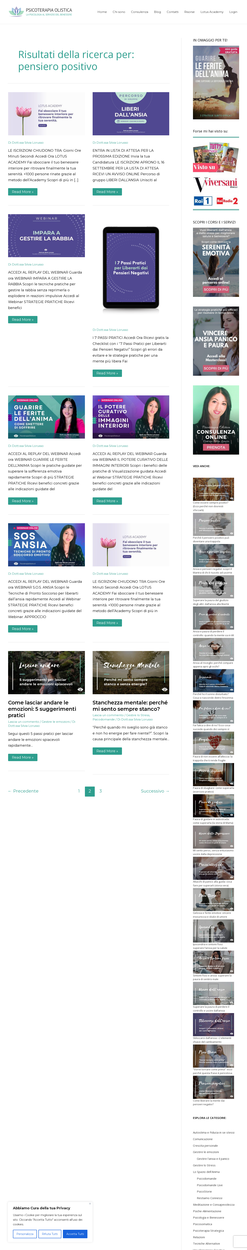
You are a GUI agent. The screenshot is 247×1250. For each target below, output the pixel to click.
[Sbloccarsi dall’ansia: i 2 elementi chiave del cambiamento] (213, 1024)
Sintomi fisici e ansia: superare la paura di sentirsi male (212, 977)
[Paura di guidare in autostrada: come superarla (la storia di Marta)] (213, 805)
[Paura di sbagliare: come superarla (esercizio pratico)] (213, 774)
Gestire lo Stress (137, 715)
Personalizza (24, 1234)
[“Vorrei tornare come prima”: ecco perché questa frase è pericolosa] (213, 1056)
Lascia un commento (23, 722)
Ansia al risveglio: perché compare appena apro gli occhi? (213, 664)
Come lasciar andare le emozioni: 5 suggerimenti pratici (42, 708)
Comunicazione (203, 1139)
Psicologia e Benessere (208, 1217)
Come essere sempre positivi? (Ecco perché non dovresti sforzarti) (210, 506)
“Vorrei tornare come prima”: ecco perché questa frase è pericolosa (212, 1071)
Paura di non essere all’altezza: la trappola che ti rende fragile (213, 758)
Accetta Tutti (75, 1234)
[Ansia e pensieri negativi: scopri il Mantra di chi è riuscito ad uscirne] (213, 555)
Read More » (23, 191)
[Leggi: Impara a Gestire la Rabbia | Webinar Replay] (46, 235)
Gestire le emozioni (56, 722)
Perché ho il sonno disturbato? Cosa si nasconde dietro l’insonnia (213, 696)
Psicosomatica (202, 1224)
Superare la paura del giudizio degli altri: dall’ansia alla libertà (211, 602)
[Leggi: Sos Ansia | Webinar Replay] (46, 544)
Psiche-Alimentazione (207, 1211)
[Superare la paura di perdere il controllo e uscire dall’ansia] (213, 993)
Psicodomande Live (210, 1185)
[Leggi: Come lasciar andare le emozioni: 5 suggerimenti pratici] (46, 672)
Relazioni (199, 1237)
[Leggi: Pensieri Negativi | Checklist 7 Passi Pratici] (131, 268)
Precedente (23, 791)
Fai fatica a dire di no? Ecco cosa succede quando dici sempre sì (211, 727)
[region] (50, 1222)
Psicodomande (104, 719)
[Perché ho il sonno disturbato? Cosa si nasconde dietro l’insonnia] (213, 680)
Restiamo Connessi (209, 1198)
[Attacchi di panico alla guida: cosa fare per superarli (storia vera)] (213, 868)
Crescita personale (205, 1145)
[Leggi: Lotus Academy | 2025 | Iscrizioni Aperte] (46, 113)
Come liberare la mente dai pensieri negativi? (209, 1102)
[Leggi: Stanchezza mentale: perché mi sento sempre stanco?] (131, 672)
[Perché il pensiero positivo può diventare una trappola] (213, 524)
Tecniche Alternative (206, 1243)
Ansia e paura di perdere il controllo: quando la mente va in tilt (213, 633)
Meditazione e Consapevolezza (213, 1204)
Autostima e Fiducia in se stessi (213, 1132)
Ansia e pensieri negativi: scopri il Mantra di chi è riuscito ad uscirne (212, 570)
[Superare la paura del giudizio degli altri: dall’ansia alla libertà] (213, 586)
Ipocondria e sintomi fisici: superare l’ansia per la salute (210, 946)
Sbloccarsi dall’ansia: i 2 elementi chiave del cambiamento (212, 1040)
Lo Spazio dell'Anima (206, 1172)
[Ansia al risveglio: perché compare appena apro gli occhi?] (213, 649)
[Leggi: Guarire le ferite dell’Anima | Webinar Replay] (46, 417)
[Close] (90, 1204)
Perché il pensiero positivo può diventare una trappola (211, 539)
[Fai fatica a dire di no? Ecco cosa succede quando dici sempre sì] (213, 712)
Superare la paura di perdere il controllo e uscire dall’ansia (211, 1008)
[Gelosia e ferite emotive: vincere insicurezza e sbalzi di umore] (213, 899)
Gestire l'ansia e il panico (213, 1159)
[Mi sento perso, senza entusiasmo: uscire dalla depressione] (213, 837)
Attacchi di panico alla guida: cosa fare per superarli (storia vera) (212, 883)
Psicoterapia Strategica (208, 1230)
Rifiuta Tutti (50, 1234)
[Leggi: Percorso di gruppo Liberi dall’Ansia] (131, 113)
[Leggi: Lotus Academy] (131, 544)
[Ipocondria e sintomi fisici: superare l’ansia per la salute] (213, 931)
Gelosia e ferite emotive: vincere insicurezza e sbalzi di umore (212, 914)
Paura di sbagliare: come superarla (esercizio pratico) (213, 789)
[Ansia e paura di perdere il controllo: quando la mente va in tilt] (213, 618)
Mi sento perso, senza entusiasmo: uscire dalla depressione (213, 852)
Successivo (155, 791)
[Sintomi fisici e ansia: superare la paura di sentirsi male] (213, 962)
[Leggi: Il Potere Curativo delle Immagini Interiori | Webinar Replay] (131, 417)
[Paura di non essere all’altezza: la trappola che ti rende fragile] (213, 743)
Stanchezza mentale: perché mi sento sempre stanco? (130, 705)
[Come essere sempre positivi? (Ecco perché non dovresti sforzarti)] (213, 489)
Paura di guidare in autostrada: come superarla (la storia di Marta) (213, 821)
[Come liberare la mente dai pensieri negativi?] (213, 1087)
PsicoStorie (204, 1191)
